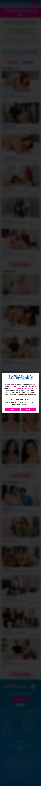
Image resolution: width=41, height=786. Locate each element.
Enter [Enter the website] (28, 409)
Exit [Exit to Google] (12, 409)
